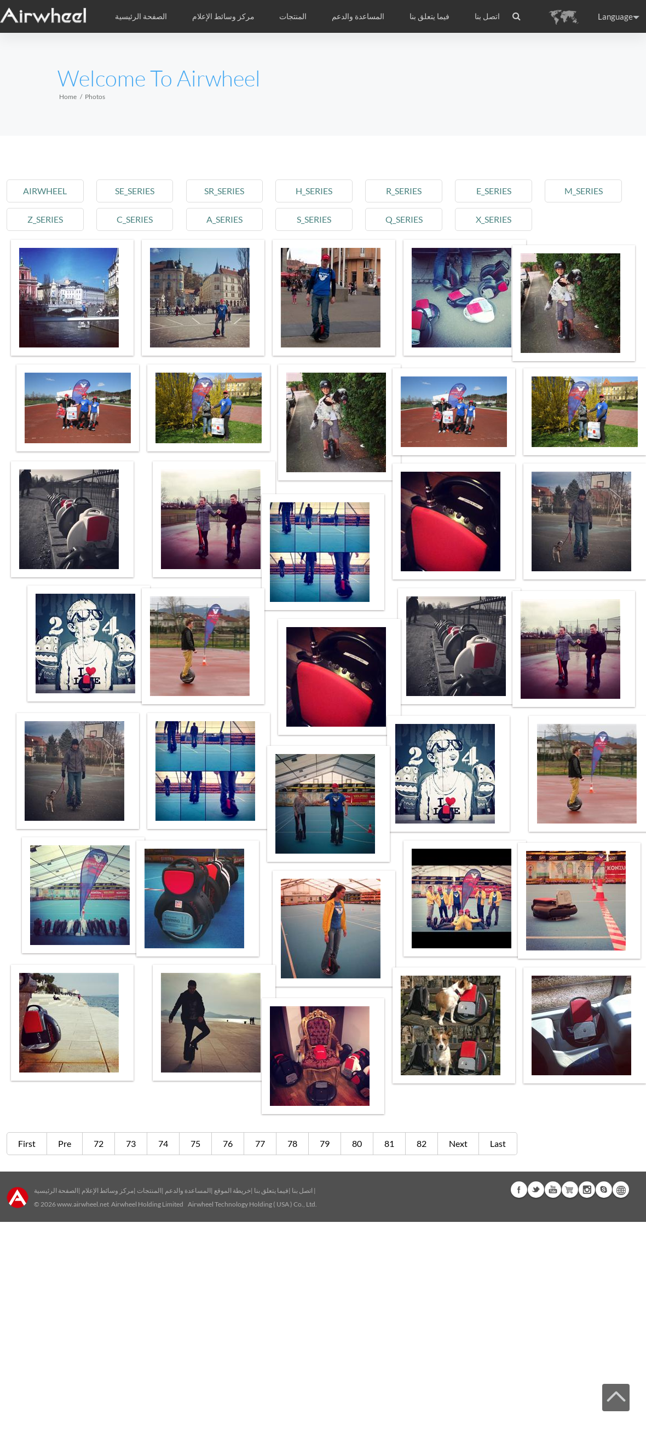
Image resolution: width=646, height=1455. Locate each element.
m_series (583, 191)
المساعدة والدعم (358, 16)
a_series (224, 219)
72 (98, 1143)
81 (389, 1143)
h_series (314, 191)
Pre (64, 1143)
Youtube (553, 1189)
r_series (404, 191)
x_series (493, 219)
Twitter (536, 1189)
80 (357, 1143)
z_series (45, 219)
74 (163, 1143)
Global (621, 1189)
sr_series (224, 191)
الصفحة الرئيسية (141, 16)
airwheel (45, 191)
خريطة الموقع (232, 1190)
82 (421, 1143)
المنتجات (293, 16)
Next (458, 1143)
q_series (404, 219)
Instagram (587, 1189)
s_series (314, 219)
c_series (135, 219)
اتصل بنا (487, 16)
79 (325, 1143)
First (27, 1143)
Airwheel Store (570, 1189)
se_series (134, 191)
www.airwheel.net (83, 1204)
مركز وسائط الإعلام (108, 1190)
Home (68, 96)
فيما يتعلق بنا (271, 1190)
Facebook (519, 1189)
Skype (604, 1189)
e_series (493, 191)
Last (498, 1143)
